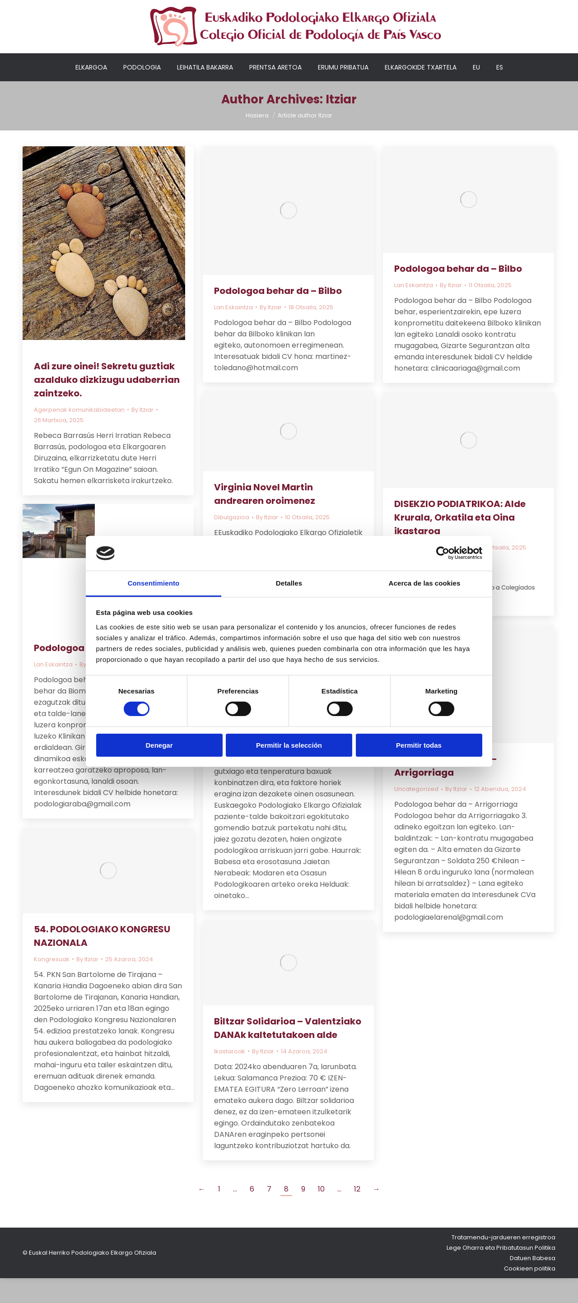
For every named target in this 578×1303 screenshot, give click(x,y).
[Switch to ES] (499, 92)
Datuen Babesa (532, 1283)
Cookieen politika (529, 1293)
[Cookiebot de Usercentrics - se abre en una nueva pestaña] (442, 553)
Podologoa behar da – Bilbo (278, 315)
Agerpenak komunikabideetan (79, 434)
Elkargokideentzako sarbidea (468, 6)
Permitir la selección (289, 745)
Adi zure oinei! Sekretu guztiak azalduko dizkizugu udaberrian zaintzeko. (107, 404)
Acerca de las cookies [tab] (425, 583)
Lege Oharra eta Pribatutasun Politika (501, 1272)
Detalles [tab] (289, 583)
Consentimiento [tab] (154, 583)
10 (321, 1214)
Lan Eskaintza (233, 332)
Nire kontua (394, 6)
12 (357, 1214)
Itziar (341, 124)
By (142, 434)
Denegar (158, 745)
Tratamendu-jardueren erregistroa (503, 1262)
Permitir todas (419, 745)
